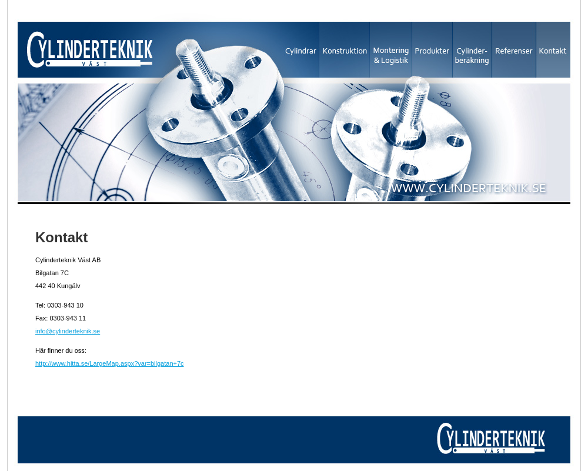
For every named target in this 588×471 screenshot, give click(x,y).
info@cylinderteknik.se (67, 331)
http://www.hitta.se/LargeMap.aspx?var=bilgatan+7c (109, 363)
